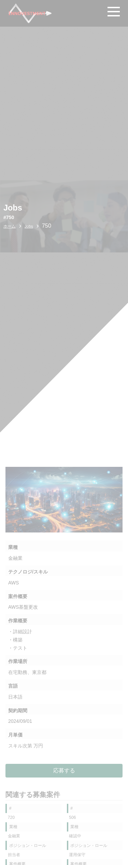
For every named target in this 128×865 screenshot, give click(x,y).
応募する (64, 770)
